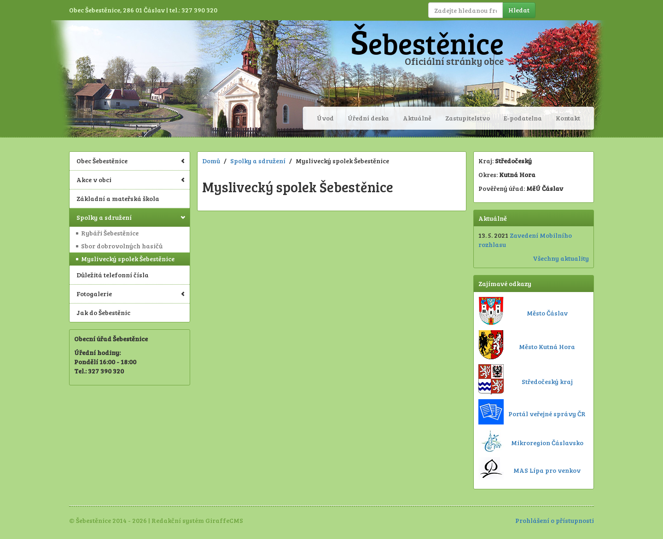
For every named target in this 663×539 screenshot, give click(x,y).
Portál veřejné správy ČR (547, 413)
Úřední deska (368, 118)
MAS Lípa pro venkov (547, 470)
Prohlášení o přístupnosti (554, 520)
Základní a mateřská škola (117, 198)
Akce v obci (130, 179)
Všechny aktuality (561, 258)
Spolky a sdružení (130, 217)
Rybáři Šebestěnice (110, 233)
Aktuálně (417, 118)
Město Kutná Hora (547, 346)
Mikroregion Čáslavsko (547, 442)
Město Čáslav (547, 313)
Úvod (325, 118)
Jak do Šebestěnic (103, 312)
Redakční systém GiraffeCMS (197, 520)
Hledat (518, 10)
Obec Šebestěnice (130, 160)
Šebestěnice (427, 43)
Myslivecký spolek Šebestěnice (127, 258)
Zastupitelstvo (467, 118)
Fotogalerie (130, 293)
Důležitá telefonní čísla (112, 274)
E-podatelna (523, 118)
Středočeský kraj (547, 381)
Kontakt (568, 118)
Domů (211, 160)
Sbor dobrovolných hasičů (122, 245)
